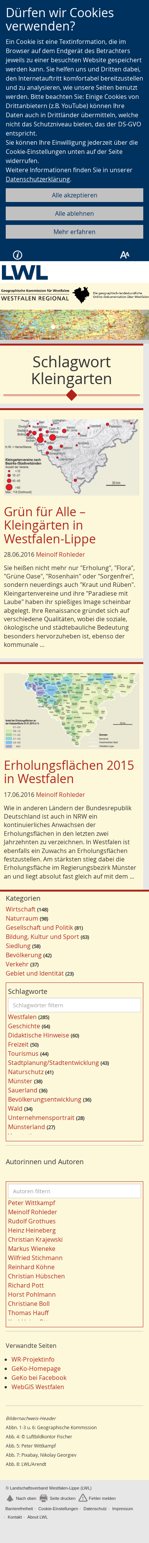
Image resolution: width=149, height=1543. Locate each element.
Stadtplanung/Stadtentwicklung (53, 1062)
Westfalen (22, 1017)
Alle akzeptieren (74, 195)
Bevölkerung (24, 955)
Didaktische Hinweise (38, 1035)
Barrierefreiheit (19, 1508)
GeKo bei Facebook (38, 1377)
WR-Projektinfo (33, 1359)
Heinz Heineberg (32, 1230)
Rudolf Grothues (32, 1221)
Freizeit (18, 1044)
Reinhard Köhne (31, 1267)
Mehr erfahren (74, 232)
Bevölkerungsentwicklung (44, 1099)
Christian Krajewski (35, 1239)
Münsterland (26, 1127)
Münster (20, 1081)
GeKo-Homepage (36, 1368)
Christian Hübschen (36, 1276)
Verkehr (17, 964)
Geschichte (24, 1026)
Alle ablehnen (74, 213)
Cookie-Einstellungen (58, 1508)
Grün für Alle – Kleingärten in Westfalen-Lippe (50, 524)
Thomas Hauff (28, 1313)
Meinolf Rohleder (60, 554)
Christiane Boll (29, 1303)
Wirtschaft (21, 909)
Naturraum (22, 918)
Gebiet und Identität (35, 973)
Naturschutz (26, 1072)
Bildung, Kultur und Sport (42, 936)
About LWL (38, 1517)
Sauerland (22, 1090)
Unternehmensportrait (41, 1117)
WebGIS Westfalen (37, 1387)
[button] (11, 325)
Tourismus (23, 1053)
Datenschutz (95, 1508)
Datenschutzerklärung (38, 179)
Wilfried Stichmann (35, 1258)
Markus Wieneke (31, 1248)
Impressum (122, 1508)
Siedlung (18, 946)
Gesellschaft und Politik (39, 927)
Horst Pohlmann (32, 1294)
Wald (15, 1108)
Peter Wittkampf (31, 1203)
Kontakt (15, 1517)
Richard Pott (26, 1285)
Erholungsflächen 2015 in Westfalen (69, 772)
